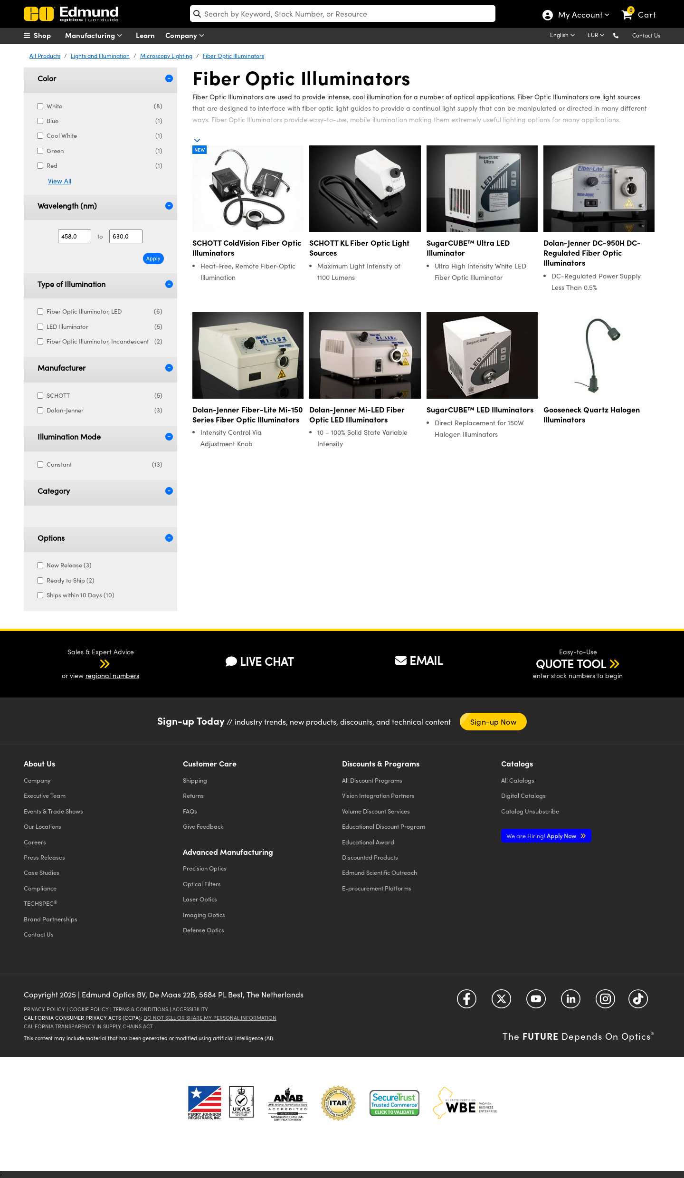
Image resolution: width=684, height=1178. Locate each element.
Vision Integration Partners (378, 795)
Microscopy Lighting (166, 55)
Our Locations (42, 826)
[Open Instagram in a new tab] (605, 1002)
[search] (342, 13)
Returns (193, 795)
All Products (44, 55)
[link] (642, 7)
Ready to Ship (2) (70, 580)
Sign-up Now (493, 722)
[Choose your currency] (597, 35)
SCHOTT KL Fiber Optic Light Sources (359, 248)
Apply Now (542, 836)
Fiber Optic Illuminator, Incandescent (104, 341)
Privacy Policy (44, 1009)
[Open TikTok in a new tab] (638, 1002)
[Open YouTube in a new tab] (536, 1002)
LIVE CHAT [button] (260, 661)
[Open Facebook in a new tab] (466, 1002)
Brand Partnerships (50, 919)
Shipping (195, 780)
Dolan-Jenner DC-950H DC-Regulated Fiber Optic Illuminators (592, 252)
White (104, 106)
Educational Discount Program (383, 826)
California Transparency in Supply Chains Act (88, 1026)
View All (59, 180)
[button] (623, 34)
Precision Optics (205, 868)
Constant (104, 464)
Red (104, 166)
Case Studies (41, 872)
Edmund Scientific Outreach (379, 872)
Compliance (40, 888)
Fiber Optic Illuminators (233, 55)
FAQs (190, 811)
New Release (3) (68, 565)
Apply (153, 258)
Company (187, 35)
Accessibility (190, 1009)
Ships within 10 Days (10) (79, 595)
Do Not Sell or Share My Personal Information (209, 1017)
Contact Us (646, 35)
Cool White (104, 136)
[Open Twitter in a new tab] (501, 1002)
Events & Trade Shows (53, 811)
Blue (104, 121)
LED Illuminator (104, 327)
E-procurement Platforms (376, 888)
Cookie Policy (89, 1009)
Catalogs (517, 780)
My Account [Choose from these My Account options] (579, 15)
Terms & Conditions (140, 1009)
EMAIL (419, 660)
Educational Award (368, 842)
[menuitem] (47, 35)
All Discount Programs (372, 780)
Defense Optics (203, 930)
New (199, 149)
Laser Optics (200, 899)
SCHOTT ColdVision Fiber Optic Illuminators (246, 248)
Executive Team (45, 795)
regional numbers (112, 675)
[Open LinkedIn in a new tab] (570, 1002)
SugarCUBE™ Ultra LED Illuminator (468, 248)
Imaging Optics (204, 914)
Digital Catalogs (523, 795)
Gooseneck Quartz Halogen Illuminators (591, 414)
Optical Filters (202, 884)
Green (104, 151)
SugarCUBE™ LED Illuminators (480, 409)
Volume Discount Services (376, 811)
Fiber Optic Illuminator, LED (104, 311)
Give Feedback (203, 826)
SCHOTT (104, 396)
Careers (35, 842)
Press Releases (44, 857)
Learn (145, 35)
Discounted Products (370, 857)
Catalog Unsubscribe (530, 811)
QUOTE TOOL (571, 663)
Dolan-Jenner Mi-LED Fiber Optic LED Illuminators (357, 414)
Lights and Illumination (100, 55)
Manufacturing (95, 35)
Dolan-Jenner (104, 410)
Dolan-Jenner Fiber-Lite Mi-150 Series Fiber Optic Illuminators (247, 414)
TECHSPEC (40, 903)
